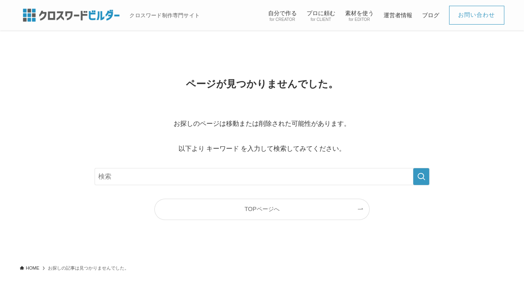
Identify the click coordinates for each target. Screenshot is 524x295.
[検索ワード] (262, 176)
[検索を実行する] (421, 176)
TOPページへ (261, 209)
